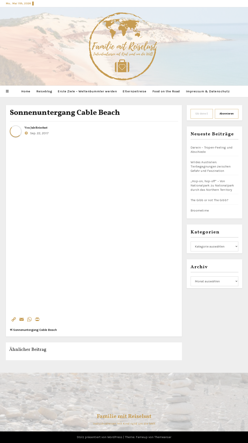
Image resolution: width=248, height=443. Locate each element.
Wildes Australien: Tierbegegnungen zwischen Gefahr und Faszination (211, 166)
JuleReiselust (39, 128)
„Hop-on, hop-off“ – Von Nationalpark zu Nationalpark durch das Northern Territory (212, 185)
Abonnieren (227, 113)
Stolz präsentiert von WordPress (100, 437)
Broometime (200, 210)
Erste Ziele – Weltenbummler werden (87, 91)
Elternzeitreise (134, 91)
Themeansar (162, 437)
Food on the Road (166, 91)
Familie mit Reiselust (124, 416)
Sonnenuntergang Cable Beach (65, 113)
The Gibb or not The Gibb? (209, 200)
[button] (7, 91)
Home (25, 91)
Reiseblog (44, 91)
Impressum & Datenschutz (208, 91)
